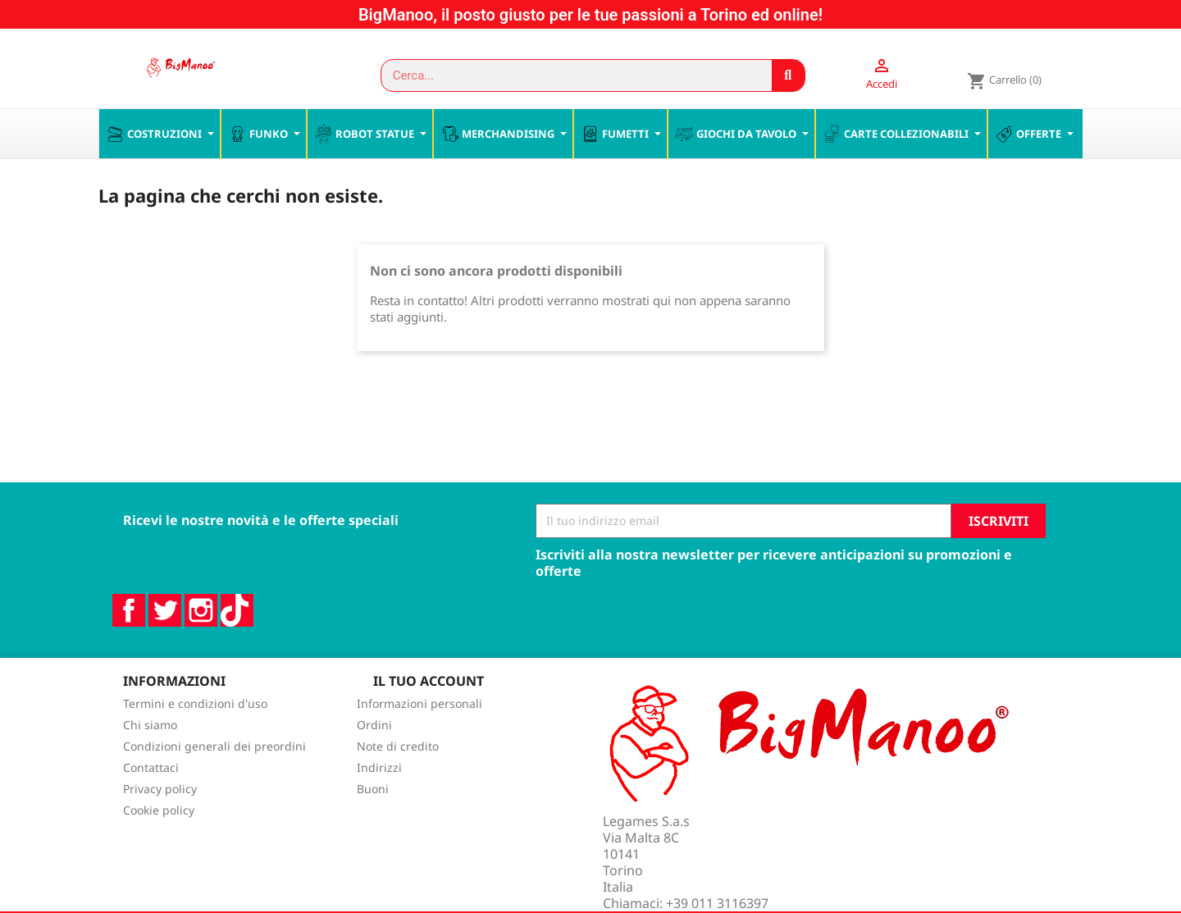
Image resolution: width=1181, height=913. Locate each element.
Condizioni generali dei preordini (214, 781)
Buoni (373, 824)
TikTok (237, 644)
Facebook (128, 644)
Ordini (374, 760)
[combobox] (568, 75)
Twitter (164, 644)
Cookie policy (158, 845)
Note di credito (398, 781)
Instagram (201, 644)
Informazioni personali (419, 738)
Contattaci (151, 802)
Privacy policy (160, 824)
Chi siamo (150, 760)
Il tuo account (428, 715)
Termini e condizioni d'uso (195, 738)
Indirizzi (379, 802)
